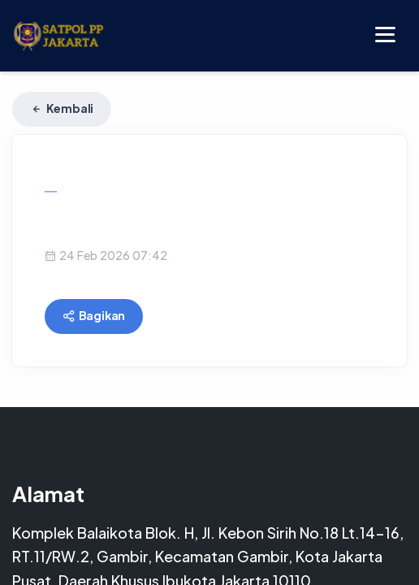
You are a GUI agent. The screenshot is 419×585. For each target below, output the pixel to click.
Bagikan (94, 315)
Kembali (61, 108)
